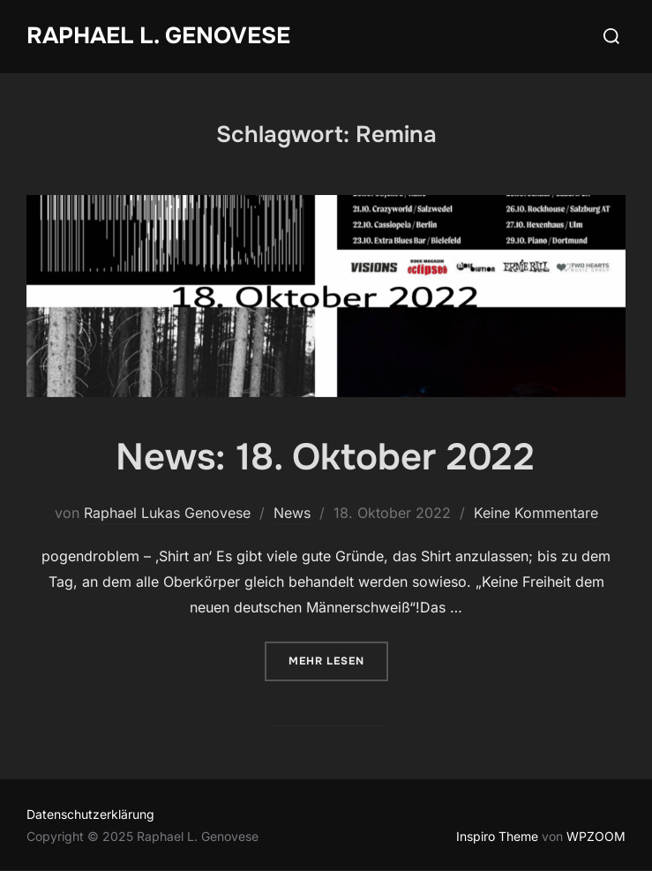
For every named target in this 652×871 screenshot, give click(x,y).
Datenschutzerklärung (90, 814)
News (292, 513)
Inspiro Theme (497, 836)
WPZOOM (596, 836)
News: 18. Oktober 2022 (325, 457)
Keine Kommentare (536, 513)
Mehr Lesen (338, 659)
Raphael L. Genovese (158, 35)
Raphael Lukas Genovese (167, 513)
